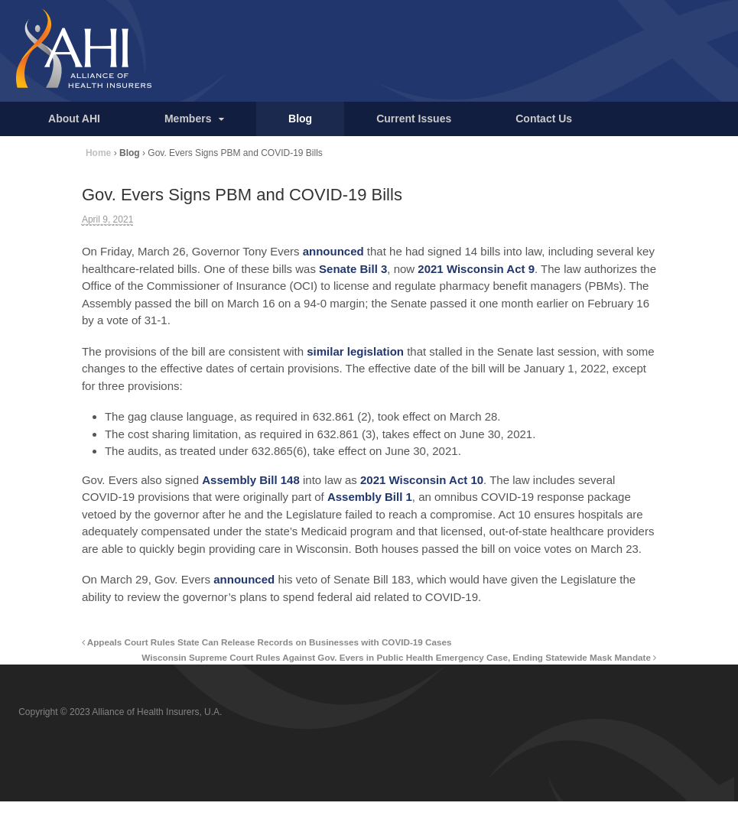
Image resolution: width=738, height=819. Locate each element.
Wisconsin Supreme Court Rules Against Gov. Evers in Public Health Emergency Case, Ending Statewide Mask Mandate (398, 657)
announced (333, 251)
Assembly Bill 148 (251, 479)
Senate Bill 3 (353, 268)
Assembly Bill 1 (369, 496)
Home (98, 153)
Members (187, 118)
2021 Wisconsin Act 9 (476, 268)
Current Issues (413, 118)
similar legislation (355, 351)
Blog (300, 118)
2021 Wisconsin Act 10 (421, 479)
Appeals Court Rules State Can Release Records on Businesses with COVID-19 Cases (267, 642)
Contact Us (543, 118)
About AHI (74, 118)
